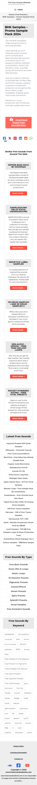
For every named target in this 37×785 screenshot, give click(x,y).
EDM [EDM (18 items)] (18, 649)
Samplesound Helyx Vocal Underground (18, 209)
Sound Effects (18, 587)
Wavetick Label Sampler (18, 263)
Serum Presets (18, 591)
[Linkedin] (20, 138)
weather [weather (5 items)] (8, 733)
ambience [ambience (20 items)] (9, 634)
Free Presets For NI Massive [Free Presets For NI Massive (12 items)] (17, 659)
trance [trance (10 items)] (28, 723)
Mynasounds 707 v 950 (18, 519)
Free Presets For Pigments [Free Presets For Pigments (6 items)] (16, 664)
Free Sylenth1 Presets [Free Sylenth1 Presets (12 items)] (14, 679)
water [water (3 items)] (19, 728)
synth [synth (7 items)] (25, 718)
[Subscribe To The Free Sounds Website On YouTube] (27, 765)
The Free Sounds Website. (19, 2)
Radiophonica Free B (18, 468)
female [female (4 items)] (27, 649)
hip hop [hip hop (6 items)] (19, 688)
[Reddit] (25, 138)
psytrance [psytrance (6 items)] (24, 708)
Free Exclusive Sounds (18, 609)
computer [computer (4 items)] (8, 639)
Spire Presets (18, 596)
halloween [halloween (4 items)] (8, 688)
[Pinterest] (15, 138)
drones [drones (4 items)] (26, 639)
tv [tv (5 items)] (13, 728)
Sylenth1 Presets (18, 600)
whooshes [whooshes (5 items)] (19, 733)
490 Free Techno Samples (18, 509)
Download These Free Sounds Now (18, 123)
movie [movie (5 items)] (7, 703)
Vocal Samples (18, 604)
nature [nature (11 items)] (16, 703)
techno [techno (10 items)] (8, 723)
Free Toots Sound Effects (18, 454)
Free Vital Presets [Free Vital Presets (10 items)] (12, 683)
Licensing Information (18, 753)
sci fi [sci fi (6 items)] (6, 714)
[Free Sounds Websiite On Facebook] (18, 765)
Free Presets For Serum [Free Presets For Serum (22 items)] (16, 669)
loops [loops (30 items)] (16, 698)
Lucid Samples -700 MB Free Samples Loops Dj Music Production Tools (18, 532)
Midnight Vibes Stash (18, 478)
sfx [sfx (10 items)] (13, 714)
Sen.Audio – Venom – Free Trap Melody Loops (18, 347)
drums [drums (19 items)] (23, 644)
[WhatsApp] (31, 138)
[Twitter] (9, 138)
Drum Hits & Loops (18, 569)
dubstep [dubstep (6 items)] (8, 649)
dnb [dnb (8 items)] (18, 639)
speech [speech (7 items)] (16, 718)
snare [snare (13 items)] (21, 713)
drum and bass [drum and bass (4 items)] (10, 644)
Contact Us (18, 759)
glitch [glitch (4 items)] (26, 683)
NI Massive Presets (19, 578)
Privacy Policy (18, 746)
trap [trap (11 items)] (6, 728)
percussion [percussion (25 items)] (10, 708)
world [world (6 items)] (29, 733)
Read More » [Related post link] (18, 193)
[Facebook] (4, 138)
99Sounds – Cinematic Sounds (18, 450)
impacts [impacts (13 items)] (27, 693)
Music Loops (18, 573)
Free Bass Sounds (18, 564)
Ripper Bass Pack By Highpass (18, 166)
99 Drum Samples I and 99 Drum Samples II (18, 304)
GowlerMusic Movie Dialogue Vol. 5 (18, 539)
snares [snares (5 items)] (7, 718)
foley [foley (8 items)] (7, 654)
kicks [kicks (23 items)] (7, 698)
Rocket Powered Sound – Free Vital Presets (18, 393)
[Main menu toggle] (18, 9)
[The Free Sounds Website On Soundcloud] (9, 765)
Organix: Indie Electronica (18, 464)
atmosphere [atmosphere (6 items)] (23, 634)
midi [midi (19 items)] (26, 698)
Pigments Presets (18, 582)
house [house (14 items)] (7, 693)
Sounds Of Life (18, 471)
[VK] (5, 141)
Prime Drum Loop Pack (18, 475)
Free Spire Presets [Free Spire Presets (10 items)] (13, 674)
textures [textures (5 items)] (18, 723)
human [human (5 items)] (17, 693)
